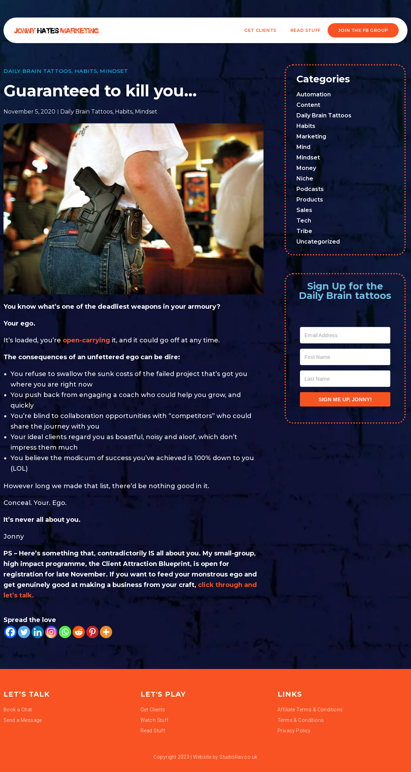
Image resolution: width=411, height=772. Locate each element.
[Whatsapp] (65, 632)
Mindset (114, 71)
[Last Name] (345, 378)
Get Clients (260, 30)
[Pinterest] (92, 632)
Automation (313, 94)
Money (306, 168)
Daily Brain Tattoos (37, 71)
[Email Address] (345, 335)
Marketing (311, 136)
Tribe (304, 231)
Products (309, 199)
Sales (304, 210)
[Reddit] (79, 632)
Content (308, 105)
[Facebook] (10, 632)
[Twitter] (24, 632)
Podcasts (310, 189)
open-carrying (86, 340)
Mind (303, 147)
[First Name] (345, 357)
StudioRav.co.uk (238, 757)
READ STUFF (305, 30)
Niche (304, 178)
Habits (86, 71)
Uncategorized (318, 241)
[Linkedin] (38, 632)
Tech (303, 220)
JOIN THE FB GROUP (363, 30)
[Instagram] (51, 632)
